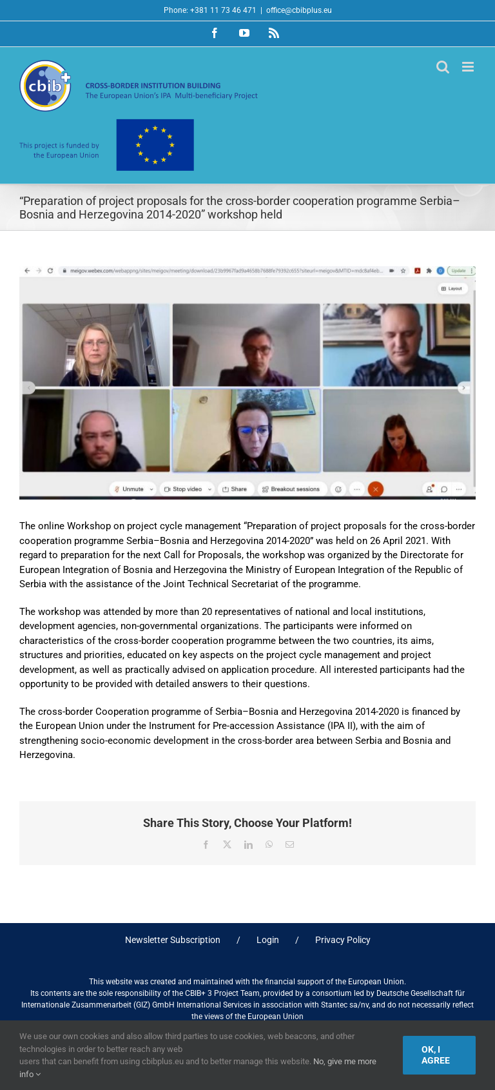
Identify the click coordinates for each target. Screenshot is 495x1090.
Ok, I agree (436, 1055)
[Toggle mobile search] (442, 66)
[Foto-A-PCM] (247, 383)
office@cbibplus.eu (299, 10)
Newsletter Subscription (172, 940)
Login (268, 940)
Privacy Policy (343, 940)
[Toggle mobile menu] (469, 66)
